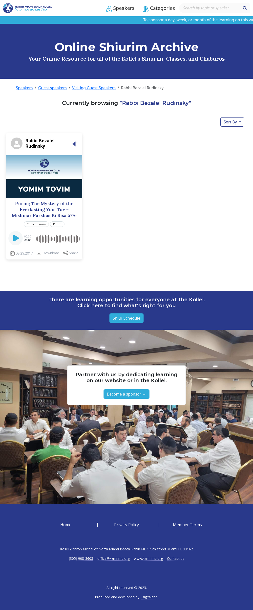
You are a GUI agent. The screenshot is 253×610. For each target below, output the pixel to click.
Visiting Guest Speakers (94, 88)
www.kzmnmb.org (148, 558)
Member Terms (187, 525)
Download (50, 253)
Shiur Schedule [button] (126, 318)
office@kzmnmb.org (113, 558)
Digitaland (149, 597)
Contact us (175, 558)
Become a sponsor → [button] (126, 394)
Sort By (231, 122)
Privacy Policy (126, 525)
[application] (44, 238)
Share (73, 253)
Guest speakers (52, 88)
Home (65, 525)
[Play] (16, 240)
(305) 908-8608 (81, 558)
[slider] (57, 238)
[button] (120, 8)
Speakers (24, 88)
